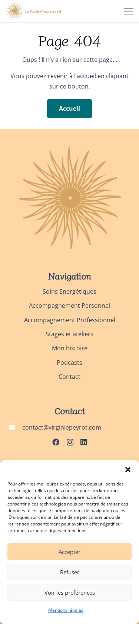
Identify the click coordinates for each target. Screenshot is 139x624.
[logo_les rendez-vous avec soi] (34, 11)
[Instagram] (70, 442)
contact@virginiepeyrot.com (61, 427)
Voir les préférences (69, 592)
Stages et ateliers (69, 334)
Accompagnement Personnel (69, 305)
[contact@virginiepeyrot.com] (15, 427)
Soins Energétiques (69, 291)
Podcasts (69, 362)
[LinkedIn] (83, 442)
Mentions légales (65, 610)
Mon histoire (69, 348)
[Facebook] (55, 442)
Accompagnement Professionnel (69, 320)
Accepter (69, 551)
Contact (69, 377)
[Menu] (128, 11)
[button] (128, 469)
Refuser (69, 572)
